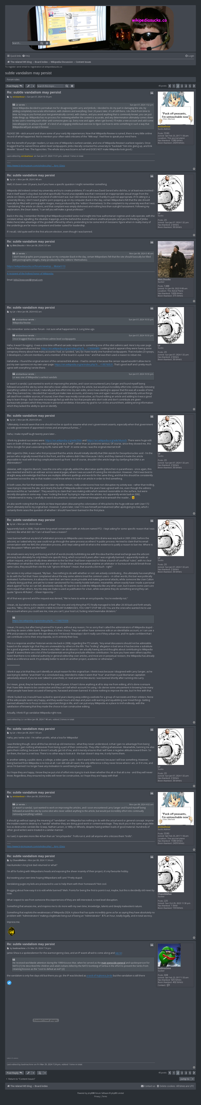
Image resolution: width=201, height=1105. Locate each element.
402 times (178, 982)
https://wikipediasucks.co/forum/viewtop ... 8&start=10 (36, 266)
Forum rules (13, 79)
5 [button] (190, 86)
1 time (174, 905)
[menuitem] (26, 56)
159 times (178, 908)
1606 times (177, 293)
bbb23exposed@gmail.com (28, 279)
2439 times (178, 143)
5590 (166, 133)
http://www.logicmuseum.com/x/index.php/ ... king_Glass (36, 165)
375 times (178, 295)
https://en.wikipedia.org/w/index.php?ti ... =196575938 (40, 620)
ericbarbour (164, 126)
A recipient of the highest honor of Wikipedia (30, 273)
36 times (177, 227)
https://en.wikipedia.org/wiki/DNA (63, 440)
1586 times (177, 140)
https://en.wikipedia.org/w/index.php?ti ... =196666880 (70, 348)
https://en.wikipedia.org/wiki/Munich (107, 440)
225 (166, 901)
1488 (166, 286)
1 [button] (173, 86)
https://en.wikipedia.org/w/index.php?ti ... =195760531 (84, 364)
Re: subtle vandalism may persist (34, 92)
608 (166, 975)
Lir (17, 105)
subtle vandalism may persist (28, 73)
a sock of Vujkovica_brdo (99, 975)
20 (165, 220)
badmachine (164, 968)
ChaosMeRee (165, 894)
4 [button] (186, 86)
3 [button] (182, 86)
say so (118, 952)
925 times (176, 980)
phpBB (90, 1093)
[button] (170, 86)
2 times (175, 225)
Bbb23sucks (164, 279)
